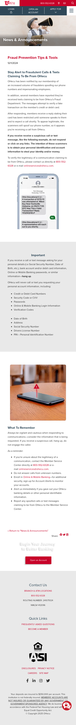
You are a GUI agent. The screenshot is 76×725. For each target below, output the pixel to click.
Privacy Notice (46, 668)
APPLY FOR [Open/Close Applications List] (55, 9)
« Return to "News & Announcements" (28, 531)
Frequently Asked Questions (38, 624)
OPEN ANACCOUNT (33, 11)
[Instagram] (40, 681)
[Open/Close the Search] (72, 3)
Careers (32, 673)
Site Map (43, 673)
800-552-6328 (47, 3)
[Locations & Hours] (59, 3)
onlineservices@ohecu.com (38, 165)
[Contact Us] (64, 3)
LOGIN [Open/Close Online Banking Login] (11, 10)
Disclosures (29, 668)
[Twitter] (48, 681)
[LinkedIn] (34, 681)
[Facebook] (27, 681)
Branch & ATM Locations (38, 591)
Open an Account (38, 560)
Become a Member (38, 629)
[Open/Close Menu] (71, 10)
